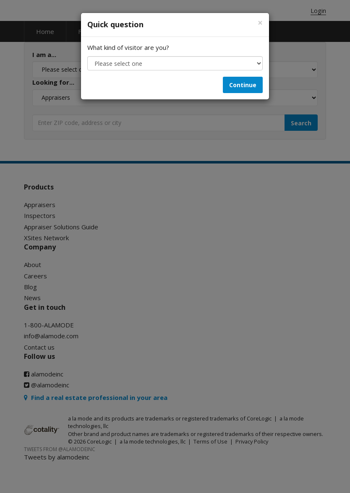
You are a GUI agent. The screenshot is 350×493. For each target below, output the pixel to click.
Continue (242, 85)
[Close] (260, 22)
